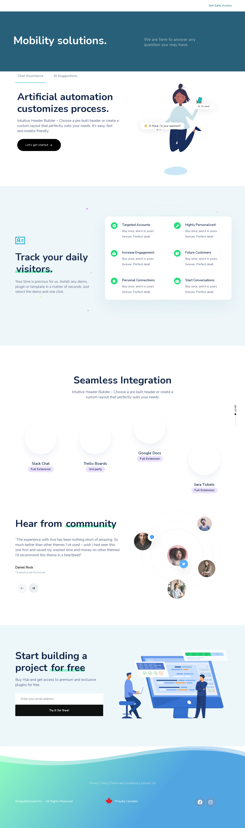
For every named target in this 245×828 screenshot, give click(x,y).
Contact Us (148, 783)
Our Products (109, 6)
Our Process (138, 6)
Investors (165, 6)
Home (58, 6)
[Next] (33, 588)
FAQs (187, 6)
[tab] (30, 87)
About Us (81, 6)
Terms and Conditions (124, 783)
